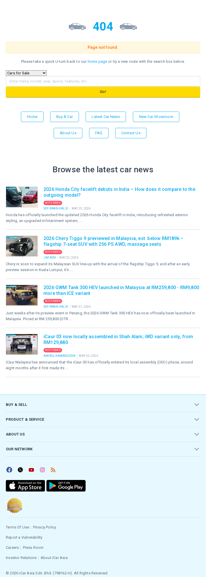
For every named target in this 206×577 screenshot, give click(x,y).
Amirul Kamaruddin (60, 355)
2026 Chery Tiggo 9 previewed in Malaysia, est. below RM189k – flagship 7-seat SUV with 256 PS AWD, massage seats (113, 241)
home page (97, 61)
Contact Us (130, 133)
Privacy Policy (44, 527)
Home (32, 116)
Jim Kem (50, 257)
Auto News (53, 202)
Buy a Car (64, 116)
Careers (12, 547)
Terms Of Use (17, 527)
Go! (103, 91)
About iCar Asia (54, 558)
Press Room (33, 547)
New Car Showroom (156, 116)
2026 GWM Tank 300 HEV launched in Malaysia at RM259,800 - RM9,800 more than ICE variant (121, 290)
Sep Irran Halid (56, 208)
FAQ (98, 133)
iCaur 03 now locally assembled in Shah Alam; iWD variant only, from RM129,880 (118, 339)
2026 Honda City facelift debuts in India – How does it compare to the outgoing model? (119, 192)
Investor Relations (21, 558)
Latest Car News (106, 116)
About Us (68, 133)
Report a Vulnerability (24, 537)
